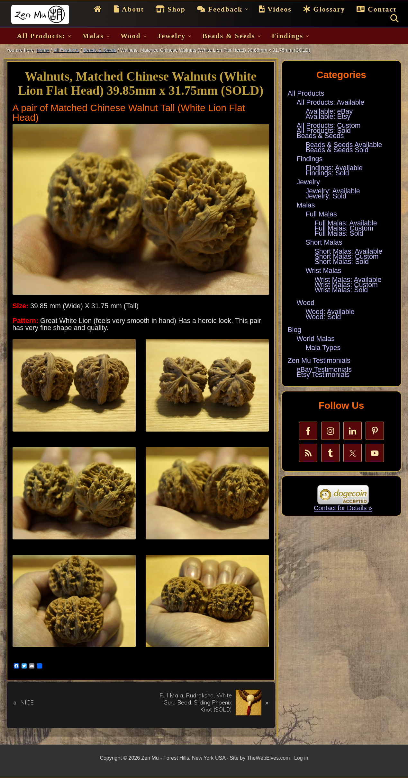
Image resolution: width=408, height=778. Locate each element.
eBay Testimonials (324, 369)
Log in (301, 758)
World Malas (316, 339)
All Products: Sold (324, 131)
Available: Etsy (328, 116)
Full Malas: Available (346, 223)
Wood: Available (330, 312)
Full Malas (321, 214)
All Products (306, 93)
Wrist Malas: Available (348, 280)
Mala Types (323, 348)
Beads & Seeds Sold (337, 150)
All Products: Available (331, 102)
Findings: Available (334, 168)
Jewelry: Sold (326, 196)
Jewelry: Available (333, 191)
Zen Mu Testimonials (319, 360)
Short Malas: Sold (342, 262)
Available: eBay (329, 111)
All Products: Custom (329, 125)
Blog (295, 330)
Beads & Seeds (320, 136)
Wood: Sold (323, 317)
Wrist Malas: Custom (346, 285)
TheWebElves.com (268, 758)
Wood (305, 303)
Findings (310, 159)
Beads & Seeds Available (344, 145)
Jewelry (308, 182)
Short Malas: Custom (347, 256)
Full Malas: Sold (339, 233)
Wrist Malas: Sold (341, 290)
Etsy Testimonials (323, 375)
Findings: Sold (327, 173)
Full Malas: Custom (344, 228)
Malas (306, 205)
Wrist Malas (323, 271)
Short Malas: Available (349, 251)
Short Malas (324, 242)
